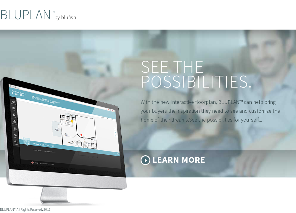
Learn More (178, 159)
